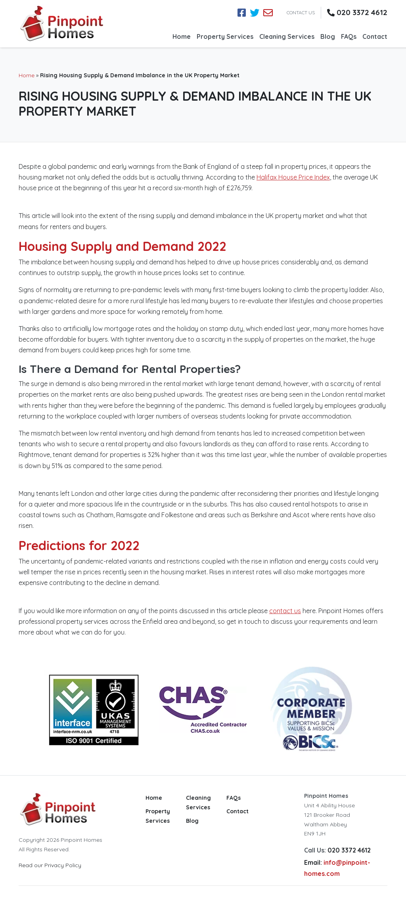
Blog (327, 36)
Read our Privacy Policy (50, 865)
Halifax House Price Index (293, 177)
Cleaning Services (286, 36)
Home (181, 36)
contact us (285, 611)
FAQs (348, 36)
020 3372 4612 (362, 12)
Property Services (225, 36)
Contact (374, 36)
